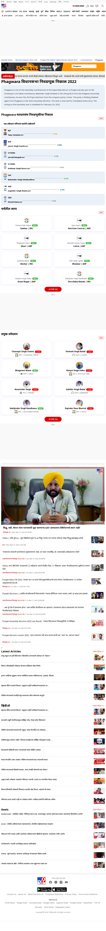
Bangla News (49, 902)
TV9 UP (97, 902)
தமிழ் (46, 2)
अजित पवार (43, 15)
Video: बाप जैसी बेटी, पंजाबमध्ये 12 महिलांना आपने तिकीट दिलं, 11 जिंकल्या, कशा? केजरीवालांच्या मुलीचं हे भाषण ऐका (46, 567)
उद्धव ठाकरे (53, 15)
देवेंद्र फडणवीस (64, 15)
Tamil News (49, 907)
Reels (59, 11)
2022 (101, 118)
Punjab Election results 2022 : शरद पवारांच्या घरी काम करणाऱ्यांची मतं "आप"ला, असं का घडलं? (41, 635)
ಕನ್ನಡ (15, 2)
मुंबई (37, 11)
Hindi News (10, 902)
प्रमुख (9, 334)
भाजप (74, 15)
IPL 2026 (23, 11)
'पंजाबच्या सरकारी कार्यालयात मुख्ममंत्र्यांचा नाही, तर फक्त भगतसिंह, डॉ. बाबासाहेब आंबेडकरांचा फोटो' (41, 552)
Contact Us (11, 894)
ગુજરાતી (33, 2)
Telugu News (21, 902)
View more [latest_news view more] (98, 651)
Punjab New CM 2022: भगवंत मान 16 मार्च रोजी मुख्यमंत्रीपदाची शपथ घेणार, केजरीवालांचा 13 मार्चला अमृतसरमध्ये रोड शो (42, 581)
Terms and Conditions (87, 894)
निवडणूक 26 (6, 532)
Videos (66, 11)
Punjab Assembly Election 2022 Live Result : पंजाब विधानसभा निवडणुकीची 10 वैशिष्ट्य (38, 621)
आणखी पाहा (53, 289)
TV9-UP (66, 2)
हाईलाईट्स (8, 76)
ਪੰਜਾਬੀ (40, 2)
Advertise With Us (35, 894)
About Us (22, 894)
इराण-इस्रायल (8, 15)
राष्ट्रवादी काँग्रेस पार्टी (92, 15)
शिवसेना (80, 15)
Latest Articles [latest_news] (11, 651)
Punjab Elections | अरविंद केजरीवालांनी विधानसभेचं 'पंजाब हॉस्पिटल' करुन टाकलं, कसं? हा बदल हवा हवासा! (45, 593)
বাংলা (27, 2)
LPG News (19, 15)
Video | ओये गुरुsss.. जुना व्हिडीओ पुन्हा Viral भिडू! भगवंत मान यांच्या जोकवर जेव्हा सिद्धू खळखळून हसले (42, 538)
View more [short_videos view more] (98, 809)
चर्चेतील (9, 209)
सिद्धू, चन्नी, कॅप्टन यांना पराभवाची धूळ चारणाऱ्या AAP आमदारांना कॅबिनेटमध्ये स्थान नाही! (41, 527)
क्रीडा (47, 11)
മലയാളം (53, 2)
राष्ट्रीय (98, 11)
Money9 (38, 907)
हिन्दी (3, 2)
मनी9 (59, 2)
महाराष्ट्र (31, 11)
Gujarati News (62, 902)
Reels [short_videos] (4, 809)
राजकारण (84, 11)
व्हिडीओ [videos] (5, 705)
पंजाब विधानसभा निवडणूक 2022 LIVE (13, 559)
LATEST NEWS (11, 11)
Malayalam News (62, 907)
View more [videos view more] (98, 705)
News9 (8, 2)
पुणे (42, 11)
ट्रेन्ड (3, 545)
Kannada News (35, 902)
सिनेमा (52, 11)
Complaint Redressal (54, 894)
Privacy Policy (71, 894)
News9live (87, 902)
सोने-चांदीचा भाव (31, 15)
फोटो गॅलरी (76, 11)
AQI (92, 6)
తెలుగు (21, 2)
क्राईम (92, 11)
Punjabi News (76, 902)
